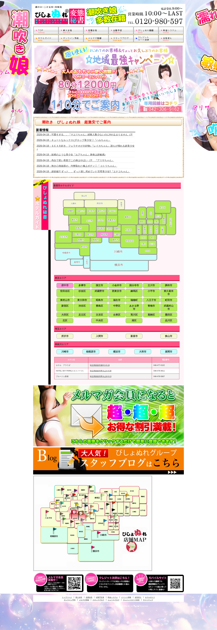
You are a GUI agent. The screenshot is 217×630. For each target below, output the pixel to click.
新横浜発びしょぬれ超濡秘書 (93, 547)
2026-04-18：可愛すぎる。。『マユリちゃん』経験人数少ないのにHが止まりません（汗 (85, 134)
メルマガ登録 (84, 600)
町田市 (168, 300)
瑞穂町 (134, 300)
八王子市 (151, 300)
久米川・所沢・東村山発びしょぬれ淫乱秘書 (73, 494)
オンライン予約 (69, 600)
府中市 (65, 285)
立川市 (151, 285)
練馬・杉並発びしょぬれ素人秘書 (102, 495)
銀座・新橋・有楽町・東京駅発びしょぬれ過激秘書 (127, 507)
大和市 (142, 351)
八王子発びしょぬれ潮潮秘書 (47, 511)
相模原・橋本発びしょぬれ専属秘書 (54, 529)
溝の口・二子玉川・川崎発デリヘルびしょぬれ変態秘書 (108, 15)
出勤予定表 (100, 597)
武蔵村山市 (168, 307)
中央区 (99, 320)
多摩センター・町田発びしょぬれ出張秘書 (64, 518)
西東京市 (117, 291)
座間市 (168, 351)
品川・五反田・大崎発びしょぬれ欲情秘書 (116, 522)
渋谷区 (82, 306)
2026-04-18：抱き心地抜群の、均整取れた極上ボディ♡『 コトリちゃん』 (77, 166)
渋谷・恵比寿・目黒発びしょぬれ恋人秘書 (111, 516)
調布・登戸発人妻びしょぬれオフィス (91, 513)
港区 (134, 320)
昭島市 (99, 300)
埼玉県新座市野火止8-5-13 (100, 376)
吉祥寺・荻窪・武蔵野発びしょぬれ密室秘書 (92, 506)
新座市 (134, 336)
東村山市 (65, 300)
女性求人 (138, 597)
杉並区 (82, 291)
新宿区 (65, 306)
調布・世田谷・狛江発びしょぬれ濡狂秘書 (105, 520)
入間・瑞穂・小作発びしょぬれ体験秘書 (62, 489)
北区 (65, 320)
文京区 (99, 314)
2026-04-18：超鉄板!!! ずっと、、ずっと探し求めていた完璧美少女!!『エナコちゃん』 (83, 171)
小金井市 (117, 285)
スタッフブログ (98, 600)
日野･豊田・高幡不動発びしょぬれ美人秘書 (61, 513)
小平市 (151, 291)
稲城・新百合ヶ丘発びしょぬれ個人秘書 (82, 519)
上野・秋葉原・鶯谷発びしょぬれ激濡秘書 (127, 494)
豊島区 (99, 306)
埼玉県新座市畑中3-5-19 (100, 365)
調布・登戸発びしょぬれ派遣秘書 (95, 510)
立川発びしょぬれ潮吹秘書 (62, 503)
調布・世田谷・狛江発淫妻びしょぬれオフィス (87, 516)
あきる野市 (134, 307)
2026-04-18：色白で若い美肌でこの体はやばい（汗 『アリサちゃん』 (75, 160)
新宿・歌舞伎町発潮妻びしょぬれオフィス (113, 509)
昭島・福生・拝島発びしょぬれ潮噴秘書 (57, 502)
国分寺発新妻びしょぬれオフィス (78, 507)
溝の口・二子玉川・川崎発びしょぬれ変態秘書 (99, 532)
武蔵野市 (99, 291)
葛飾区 (151, 314)
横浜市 (116, 351)
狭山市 (168, 336)
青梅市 (151, 306)
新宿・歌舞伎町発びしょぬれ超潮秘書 (113, 502)
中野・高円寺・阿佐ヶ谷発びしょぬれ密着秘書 (107, 504)
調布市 (168, 285)
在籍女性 (89, 597)
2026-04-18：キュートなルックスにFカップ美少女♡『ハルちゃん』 (74, 140)
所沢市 (65, 336)
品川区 (168, 320)
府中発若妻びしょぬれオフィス (81, 513)
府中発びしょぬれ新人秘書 (74, 512)
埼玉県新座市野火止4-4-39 (100, 371)
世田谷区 (65, 291)
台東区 (116, 314)
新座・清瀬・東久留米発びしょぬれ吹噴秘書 (90, 486)
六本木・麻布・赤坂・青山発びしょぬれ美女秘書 (115, 515)
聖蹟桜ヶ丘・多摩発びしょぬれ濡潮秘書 (72, 521)
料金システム (113, 597)
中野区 (116, 306)
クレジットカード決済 (131, 600)
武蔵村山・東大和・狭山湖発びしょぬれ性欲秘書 (67, 495)
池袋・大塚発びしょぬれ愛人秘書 (110, 494)
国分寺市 (134, 285)
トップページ (67, 597)
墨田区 (168, 314)
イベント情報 (126, 597)
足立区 (82, 314)
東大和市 (82, 300)
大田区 (65, 314)
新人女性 (78, 597)
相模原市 (91, 351)
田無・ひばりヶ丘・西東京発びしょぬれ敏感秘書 (86, 496)
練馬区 (134, 291)
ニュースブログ (113, 600)
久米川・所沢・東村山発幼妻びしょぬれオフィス (75, 490)
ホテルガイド (150, 597)
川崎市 (65, 351)
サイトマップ (148, 600)
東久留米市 (168, 292)
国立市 (99, 285)
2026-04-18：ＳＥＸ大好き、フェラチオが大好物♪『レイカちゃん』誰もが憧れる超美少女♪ (86, 147)
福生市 (116, 300)
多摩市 (82, 285)
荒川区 (134, 314)
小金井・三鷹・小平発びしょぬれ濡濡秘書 (86, 505)
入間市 (99, 336)
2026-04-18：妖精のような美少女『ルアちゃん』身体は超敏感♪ (71, 154)
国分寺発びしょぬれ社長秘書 (77, 504)
